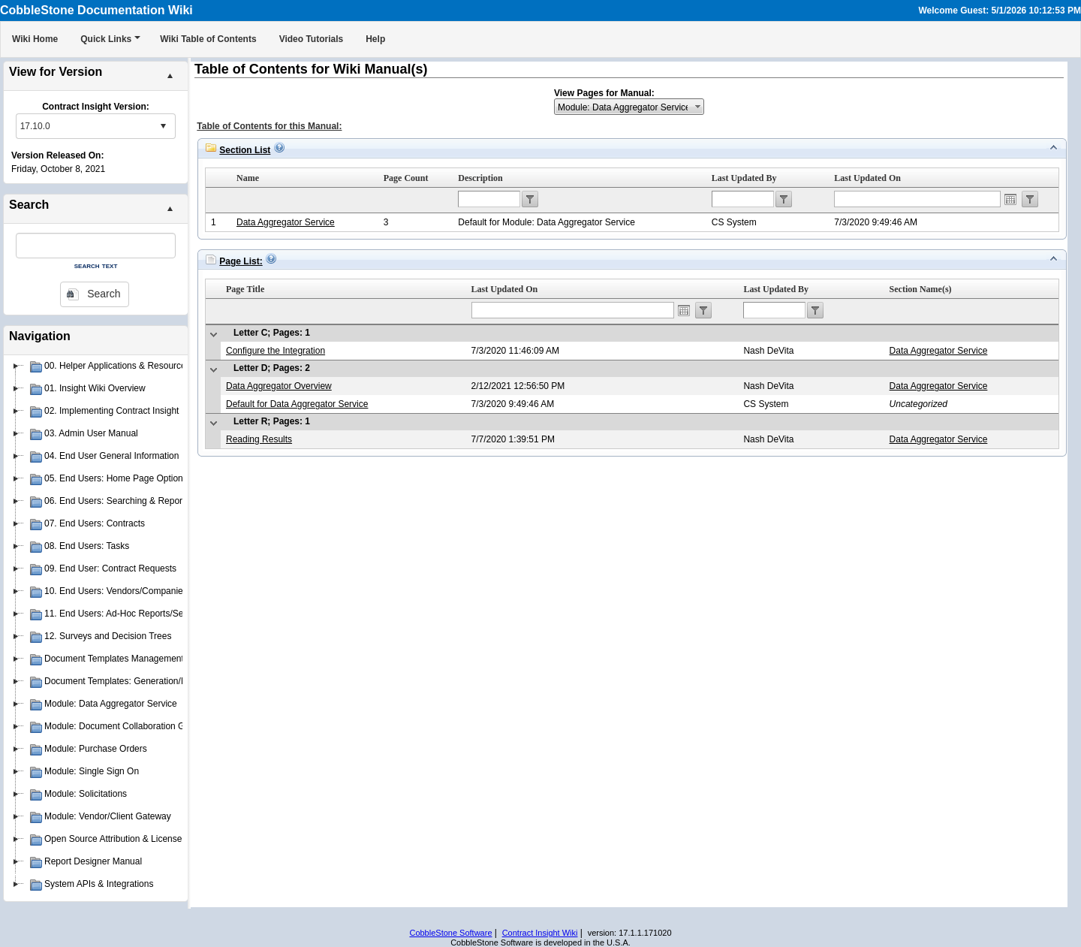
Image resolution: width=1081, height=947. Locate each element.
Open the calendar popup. (1010, 199)
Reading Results (259, 439)
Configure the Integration (275, 350)
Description (480, 178)
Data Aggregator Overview (279, 386)
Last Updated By (744, 178)
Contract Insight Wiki (540, 932)
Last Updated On (867, 178)
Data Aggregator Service (285, 222)
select (163, 126)
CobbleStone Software (450, 932)
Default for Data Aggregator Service (297, 404)
